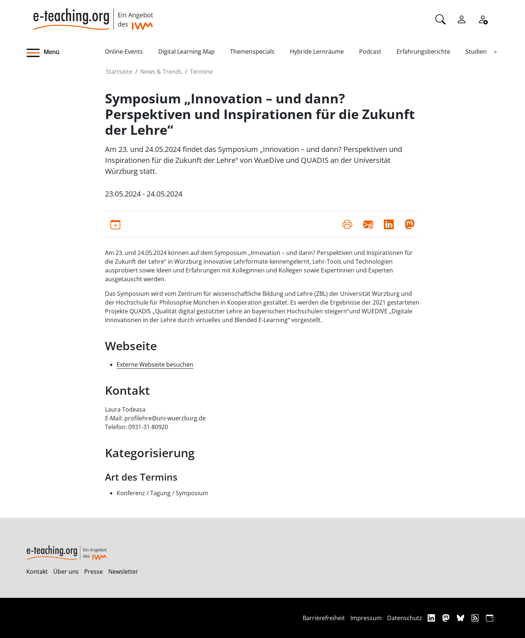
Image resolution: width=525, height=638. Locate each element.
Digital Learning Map (186, 51)
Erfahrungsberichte (423, 51)
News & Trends (161, 72)
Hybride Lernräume (317, 51)
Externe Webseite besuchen (155, 364)
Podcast (370, 51)
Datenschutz (404, 618)
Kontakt (37, 572)
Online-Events (124, 51)
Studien (476, 51)
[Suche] (440, 19)
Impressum (366, 618)
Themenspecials (252, 51)
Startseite (119, 72)
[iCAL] (489, 618)
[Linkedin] (432, 618)
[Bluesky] (461, 618)
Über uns (66, 572)
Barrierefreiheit (324, 618)
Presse (93, 572)
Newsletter (123, 572)
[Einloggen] (461, 19)
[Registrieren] (483, 19)
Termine (201, 72)
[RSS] (476, 618)
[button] (65, 52)
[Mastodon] (446, 618)
